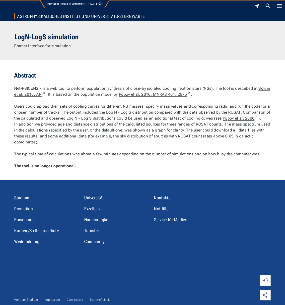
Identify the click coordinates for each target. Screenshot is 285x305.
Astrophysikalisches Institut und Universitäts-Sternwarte (81, 16)
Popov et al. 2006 (240, 118)
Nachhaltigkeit (97, 219)
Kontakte (162, 197)
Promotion (23, 208)
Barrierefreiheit (100, 300)
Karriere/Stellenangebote (36, 230)
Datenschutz (75, 300)
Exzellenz (92, 208)
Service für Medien (170, 219)
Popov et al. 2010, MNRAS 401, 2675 (155, 94)
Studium (21, 197)
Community (94, 241)
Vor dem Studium (26, 300)
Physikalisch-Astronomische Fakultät (74, 4)
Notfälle (161, 208)
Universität (94, 197)
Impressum (52, 300)
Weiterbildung (26, 241)
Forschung (24, 219)
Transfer (91, 230)
